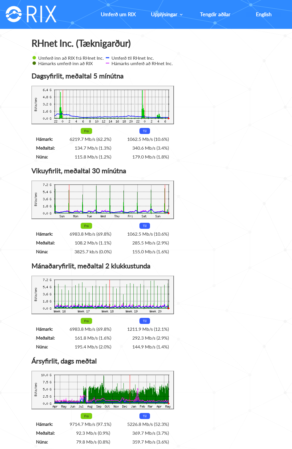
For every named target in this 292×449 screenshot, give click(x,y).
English (263, 14)
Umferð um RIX (118, 14)
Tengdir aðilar (215, 14)
